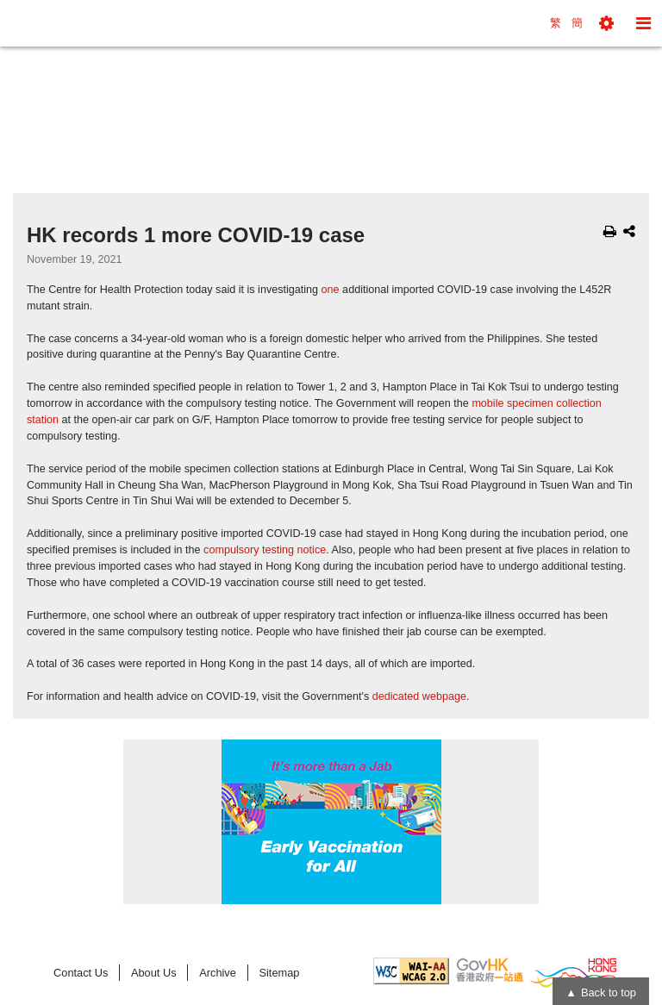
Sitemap (279, 972)
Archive (217, 972)
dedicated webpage (419, 696)
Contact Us (80, 972)
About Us (154, 972)
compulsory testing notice (264, 550)
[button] (606, 23)
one (331, 290)
